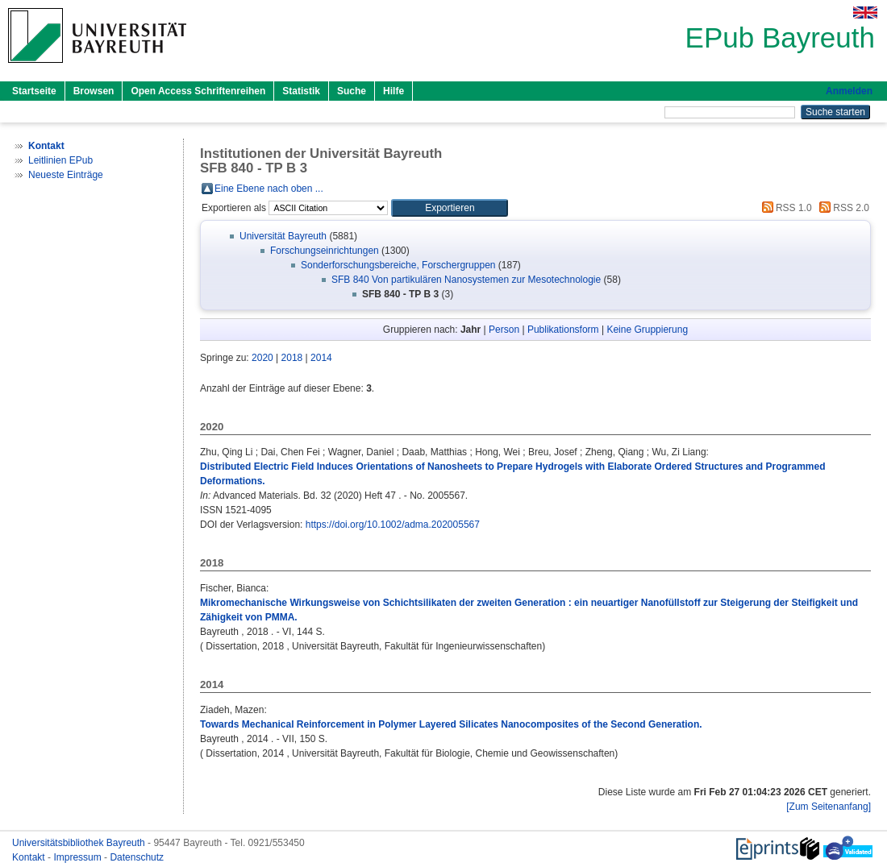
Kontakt (30, 857)
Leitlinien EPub (60, 160)
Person (504, 329)
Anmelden (849, 91)
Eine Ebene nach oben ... (268, 188)
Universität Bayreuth (283, 236)
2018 (292, 357)
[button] (449, 208)
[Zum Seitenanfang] (828, 806)
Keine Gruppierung (647, 329)
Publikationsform (563, 329)
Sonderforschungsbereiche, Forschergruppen (398, 265)
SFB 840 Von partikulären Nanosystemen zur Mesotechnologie (466, 279)
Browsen (94, 91)
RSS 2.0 (841, 208)
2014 (321, 357)
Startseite (34, 91)
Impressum (78, 857)
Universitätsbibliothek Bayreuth (80, 842)
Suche (351, 91)
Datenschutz (137, 857)
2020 (262, 357)
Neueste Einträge (65, 174)
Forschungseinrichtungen (324, 250)
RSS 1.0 (784, 208)
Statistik (301, 91)
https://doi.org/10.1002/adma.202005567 (393, 524)
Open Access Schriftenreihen (198, 91)
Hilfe (393, 91)
